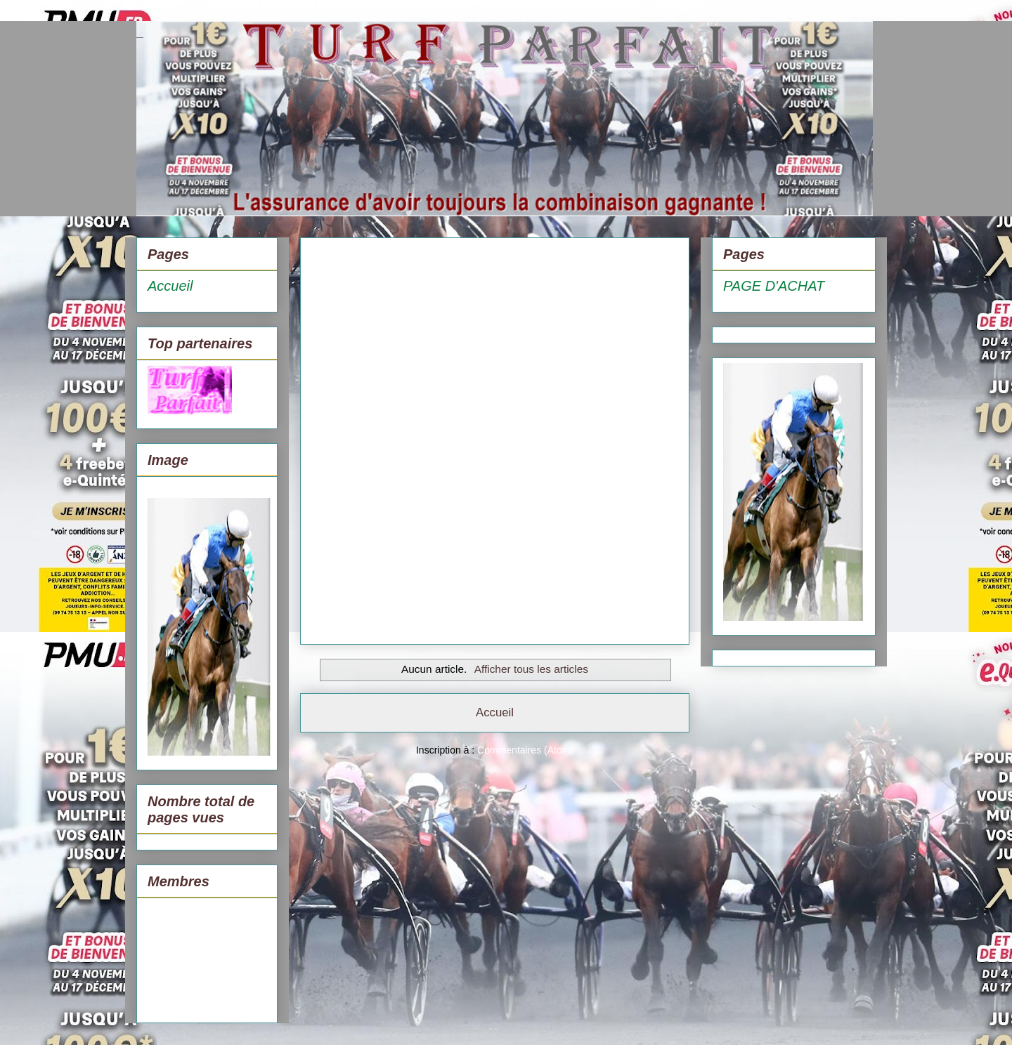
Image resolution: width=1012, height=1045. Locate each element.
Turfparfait (139, 37)
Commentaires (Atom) (525, 750)
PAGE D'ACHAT (773, 286)
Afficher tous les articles (531, 669)
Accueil (495, 712)
